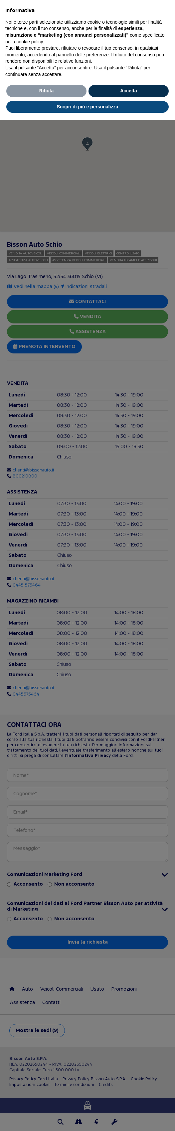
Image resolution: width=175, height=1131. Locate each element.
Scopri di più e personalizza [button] (87, 106)
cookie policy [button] (29, 41)
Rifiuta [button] (46, 90)
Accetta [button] (128, 90)
